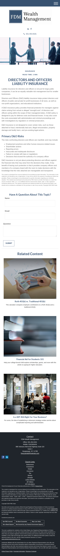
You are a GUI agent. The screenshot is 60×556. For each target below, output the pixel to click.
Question (7, 224)
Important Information (19, 551)
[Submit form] (8, 243)
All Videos (30, 482)
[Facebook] (31, 29)
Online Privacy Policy (7, 551)
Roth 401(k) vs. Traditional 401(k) (30, 301)
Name (7, 198)
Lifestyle (30, 477)
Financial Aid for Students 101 (30, 359)
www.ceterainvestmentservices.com (11, 539)
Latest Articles (30, 480)
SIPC (56, 508)
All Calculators (30, 484)
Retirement (30, 464)
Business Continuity (31, 551)
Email (7, 211)
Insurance (30, 471)
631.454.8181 (30, 34)
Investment (30, 467)
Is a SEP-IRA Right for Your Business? (30, 417)
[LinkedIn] (28, 29)
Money (30, 475)
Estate (30, 469)
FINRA (53, 508)
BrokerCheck (39, 486)
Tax (30, 473)
